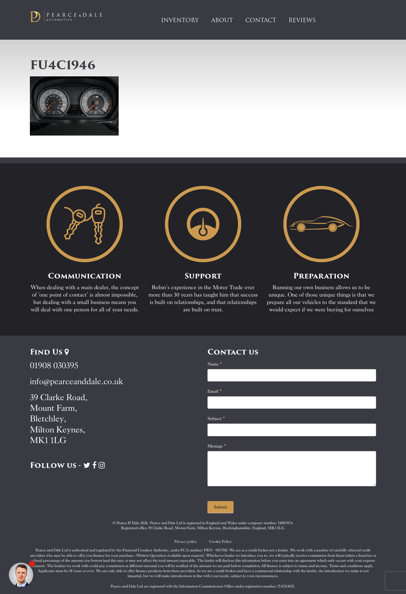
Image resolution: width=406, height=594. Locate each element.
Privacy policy (185, 541)
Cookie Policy (220, 541)
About (222, 20)
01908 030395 (54, 365)
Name (214, 364)
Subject (216, 418)
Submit (220, 507)
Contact (260, 20)
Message (216, 446)
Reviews (302, 20)
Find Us (49, 352)
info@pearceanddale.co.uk (76, 381)
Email (214, 391)
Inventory (180, 20)
